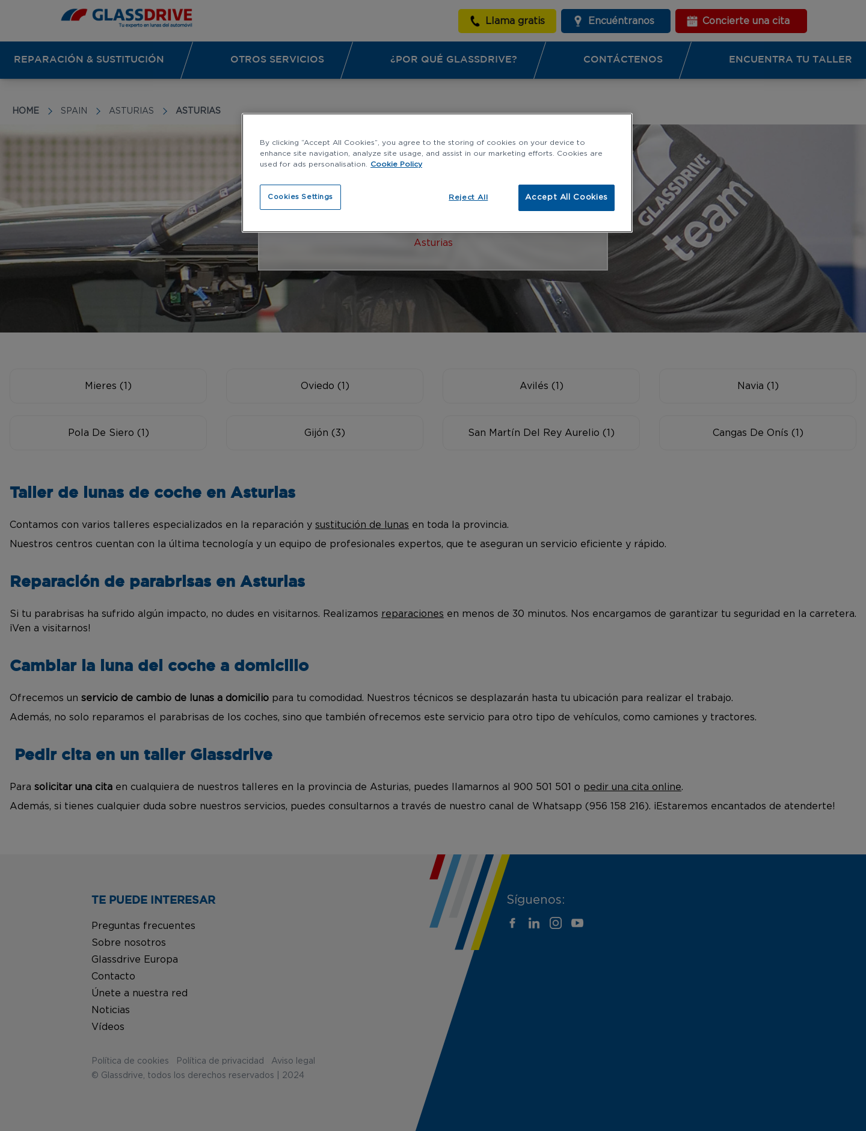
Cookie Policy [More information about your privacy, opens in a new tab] (396, 164)
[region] (437, 173)
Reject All (468, 197)
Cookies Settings (300, 197)
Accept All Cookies (566, 197)
